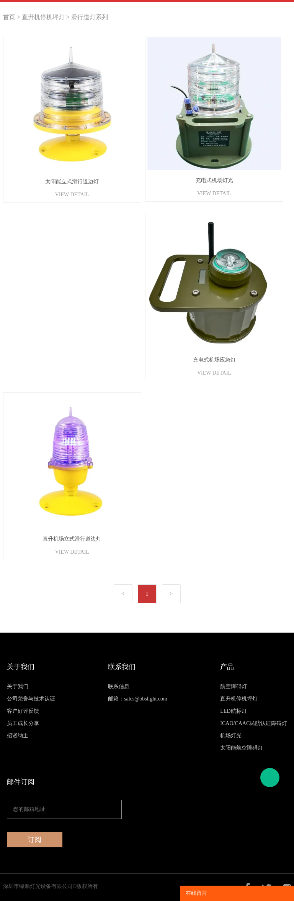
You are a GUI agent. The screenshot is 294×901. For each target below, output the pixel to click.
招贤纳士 (17, 735)
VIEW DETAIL (72, 194)
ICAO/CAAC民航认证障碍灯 (253, 723)
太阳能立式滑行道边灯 (72, 181)
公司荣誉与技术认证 (31, 699)
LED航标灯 (233, 711)
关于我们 (17, 686)
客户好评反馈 (23, 711)
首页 (9, 17)
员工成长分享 (23, 723)
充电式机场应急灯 (214, 360)
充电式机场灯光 (214, 180)
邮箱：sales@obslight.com (137, 699)
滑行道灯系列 (89, 17)
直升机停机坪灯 (43, 17)
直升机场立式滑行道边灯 (71, 539)
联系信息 (118, 686)
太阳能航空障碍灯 (241, 748)
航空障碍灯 (233, 686)
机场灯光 (231, 735)
